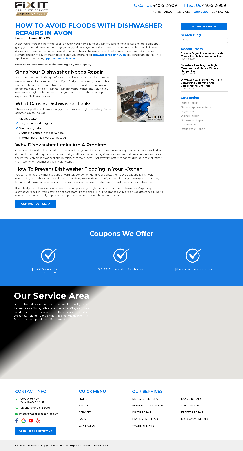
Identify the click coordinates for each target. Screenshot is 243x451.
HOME (83, 398)
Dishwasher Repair (192, 120)
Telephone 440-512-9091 (32, 407)
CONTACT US (87, 425)
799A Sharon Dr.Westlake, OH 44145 (29, 400)
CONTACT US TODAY (35, 203)
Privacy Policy (100, 445)
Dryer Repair (189, 111)
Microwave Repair (194, 419)
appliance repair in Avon (60, 58)
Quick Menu (92, 391)
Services (183, 11)
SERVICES (85, 412)
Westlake (41, 304)
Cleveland (45, 312)
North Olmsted (23, 304)
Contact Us (220, 11)
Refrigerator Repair (193, 128)
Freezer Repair (192, 412)
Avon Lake (63, 304)
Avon (52, 304)
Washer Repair (190, 115)
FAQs (82, 419)
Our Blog (201, 11)
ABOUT (83, 405)
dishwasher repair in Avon (109, 54)
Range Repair (189, 102)
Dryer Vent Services (147, 419)
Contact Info (30, 391)
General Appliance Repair (196, 107)
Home (156, 11)
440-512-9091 (155, 5)
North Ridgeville (63, 312)
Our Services (147, 391)
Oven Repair (188, 124)
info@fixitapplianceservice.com (34, 413)
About (169, 11)
